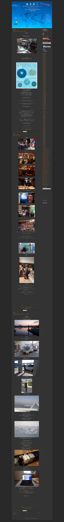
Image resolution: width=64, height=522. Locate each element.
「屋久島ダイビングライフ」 (46, 185)
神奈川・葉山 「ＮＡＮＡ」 (46, 168)
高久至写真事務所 (45, 31)
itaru (43, 34)
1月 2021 (44, 68)
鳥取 (43, 145)
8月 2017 (44, 89)
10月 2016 (44, 96)
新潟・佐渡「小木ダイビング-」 (46, 176)
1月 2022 (44, 63)
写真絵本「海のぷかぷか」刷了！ (20, 31)
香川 (43, 143)
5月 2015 (44, 108)
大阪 (43, 120)
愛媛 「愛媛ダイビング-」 (46, 158)
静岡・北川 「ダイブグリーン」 (46, 166)
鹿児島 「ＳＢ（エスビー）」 (46, 156)
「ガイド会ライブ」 (28, 490)
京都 (43, 114)
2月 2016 (44, 103)
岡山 (43, 126)
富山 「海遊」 (44, 177)
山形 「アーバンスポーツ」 (46, 175)
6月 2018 (44, 82)
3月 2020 (44, 73)
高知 (43, 144)
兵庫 (43, 116)
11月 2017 (44, 87)
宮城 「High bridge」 (45, 170)
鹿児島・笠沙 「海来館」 (46, 184)
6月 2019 (44, 77)
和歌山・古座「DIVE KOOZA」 (46, 163)
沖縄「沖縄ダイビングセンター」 (47, 153)
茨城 (43, 140)
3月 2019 (44, 79)
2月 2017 (44, 93)
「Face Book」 (23, 129)
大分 (43, 119)
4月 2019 (44, 78)
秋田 (43, 139)
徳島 (43, 129)
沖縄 (43, 133)
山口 (43, 124)
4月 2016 (44, 101)
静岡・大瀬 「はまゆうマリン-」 (46, 165)
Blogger (37, 518)
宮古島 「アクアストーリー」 (46, 152)
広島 (43, 128)
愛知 (43, 131)
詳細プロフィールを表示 (45, 35)
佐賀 (43, 115)
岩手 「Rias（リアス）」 (46, 171)
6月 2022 (44, 61)
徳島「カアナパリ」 (45, 160)
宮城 (43, 121)
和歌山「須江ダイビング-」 (46, 162)
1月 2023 (44, 59)
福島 (43, 138)
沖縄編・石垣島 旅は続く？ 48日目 (21, 314)
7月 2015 (44, 107)
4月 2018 (44, 84)
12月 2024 (44, 54)
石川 (43, 135)
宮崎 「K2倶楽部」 (45, 157)
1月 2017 (44, 94)
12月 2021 (44, 64)
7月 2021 (44, 65)
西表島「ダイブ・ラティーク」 (46, 149)
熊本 (43, 134)
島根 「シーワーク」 (45, 180)
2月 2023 (44, 58)
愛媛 (43, 130)
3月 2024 (44, 56)
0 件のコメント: (20, 131)
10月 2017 (44, 88)
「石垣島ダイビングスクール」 (46, 151)
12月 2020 (44, 69)
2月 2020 (44, 74)
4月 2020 (44, 72)
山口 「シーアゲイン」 (45, 181)
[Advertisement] (47, 194)
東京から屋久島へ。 (17, 135)
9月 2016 (44, 97)
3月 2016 (44, 102)
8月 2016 (44, 98)
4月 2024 (44, 55)
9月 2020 (44, 70)
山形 (43, 125)
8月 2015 (44, 106)
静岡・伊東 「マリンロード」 (46, 167)
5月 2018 (44, 83)
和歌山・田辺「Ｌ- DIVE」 (46, 161)
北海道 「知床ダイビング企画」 (46, 172)
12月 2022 (44, 60)
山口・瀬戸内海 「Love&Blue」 (46, 182)
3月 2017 (44, 92)
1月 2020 (44, 75)
